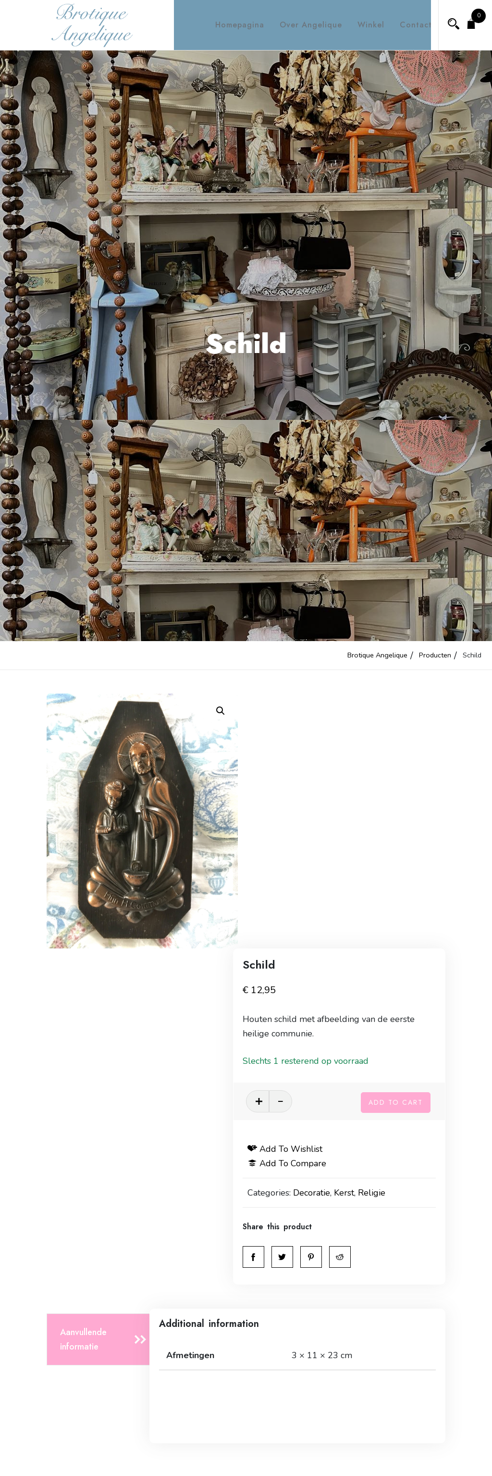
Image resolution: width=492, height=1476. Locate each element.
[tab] (100, 1084)
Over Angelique (302, 24)
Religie (392, 937)
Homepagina (231, 24)
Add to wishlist (306, 893)
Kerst (365, 937)
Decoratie (332, 937)
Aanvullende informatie (83, 1083)
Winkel (362, 24)
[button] (220, 710)
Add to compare (308, 907)
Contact (407, 24)
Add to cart (396, 844)
